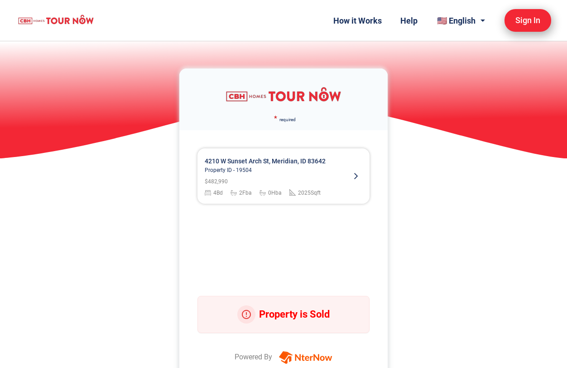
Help (409, 20)
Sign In (527, 20)
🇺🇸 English (456, 20)
